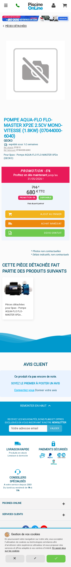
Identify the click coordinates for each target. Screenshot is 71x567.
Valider (54, 428)
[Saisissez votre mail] (28, 428)
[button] (18, 6)
